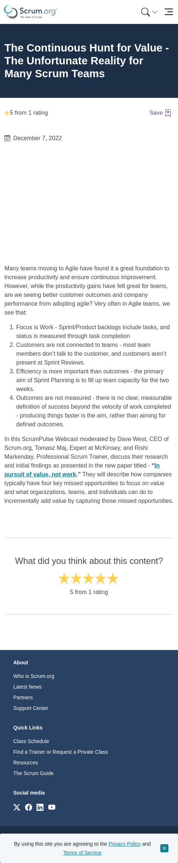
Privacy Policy (125, 844)
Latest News (27, 687)
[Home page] (30, 12)
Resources (25, 763)
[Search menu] (149, 12)
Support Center (30, 708)
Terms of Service (82, 853)
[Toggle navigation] (168, 12)
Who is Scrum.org (33, 676)
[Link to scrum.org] (16, 807)
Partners (23, 697)
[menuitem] (148, 12)
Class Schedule (31, 741)
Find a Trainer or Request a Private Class (60, 752)
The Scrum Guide (33, 773)
